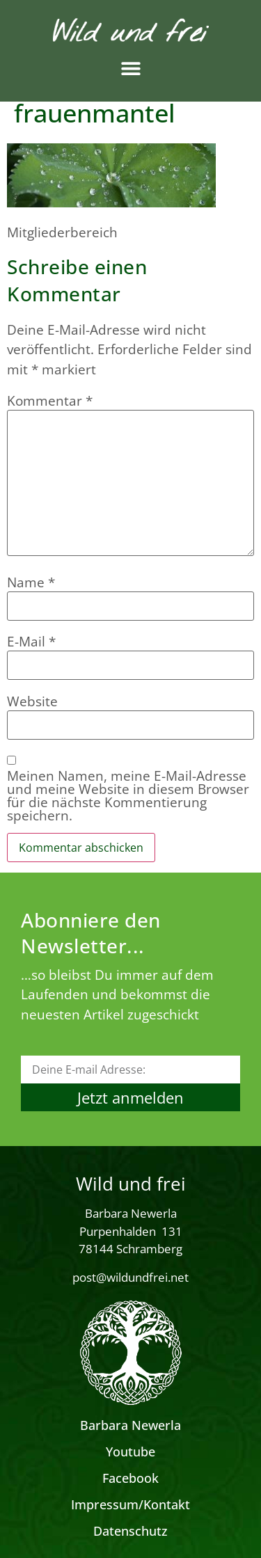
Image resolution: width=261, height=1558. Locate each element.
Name (31, 582)
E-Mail (31, 642)
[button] (130, 68)
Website (32, 701)
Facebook (130, 1478)
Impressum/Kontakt (130, 1504)
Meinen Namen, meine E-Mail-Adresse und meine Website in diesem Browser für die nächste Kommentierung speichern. (128, 796)
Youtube (130, 1451)
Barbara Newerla (130, 1425)
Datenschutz (130, 1531)
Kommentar (50, 401)
